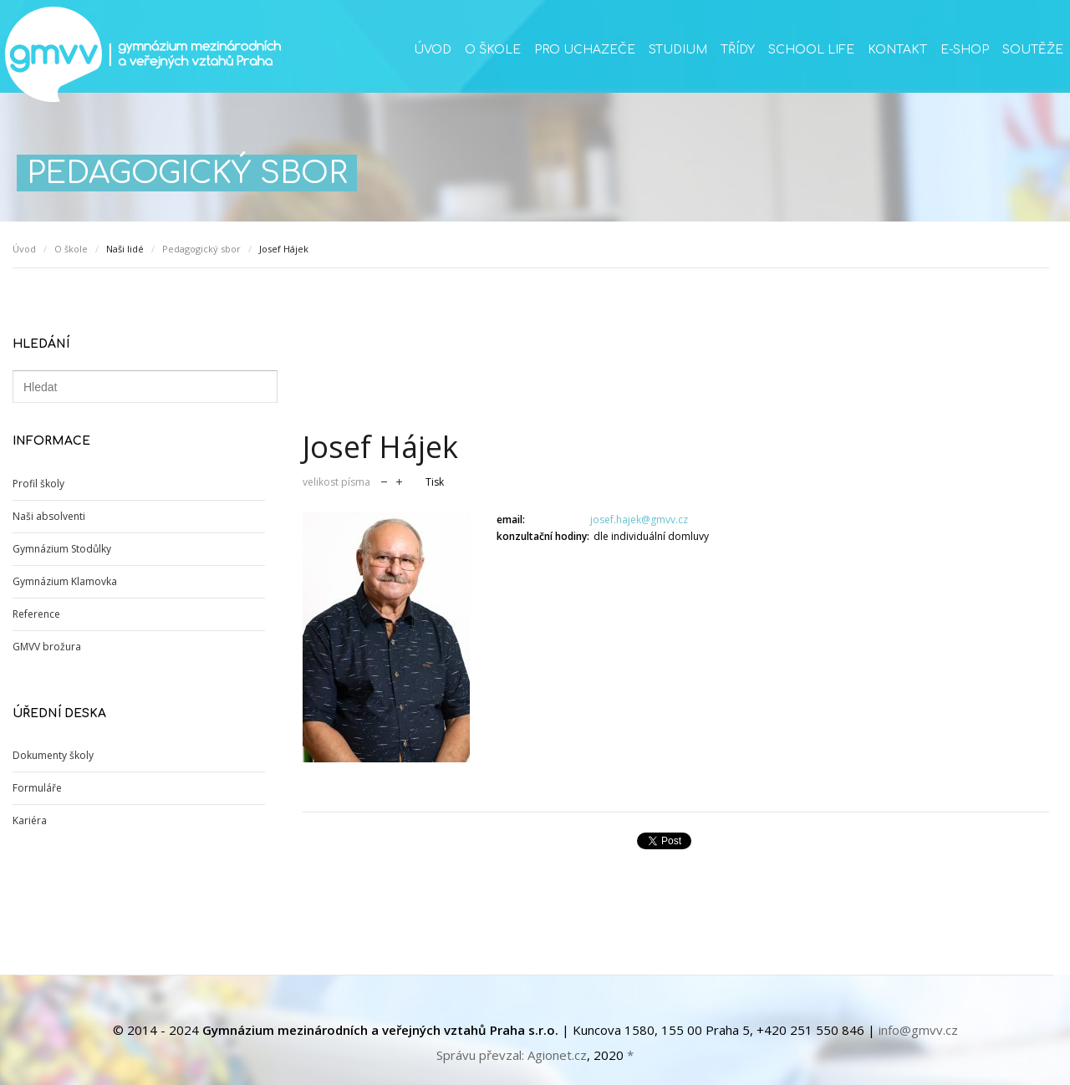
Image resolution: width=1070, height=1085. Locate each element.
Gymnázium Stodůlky (62, 549)
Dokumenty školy (53, 755)
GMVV (142, 54)
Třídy (738, 49)
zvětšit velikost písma (399, 480)
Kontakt (897, 49)
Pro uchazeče (584, 49)
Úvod (432, 49)
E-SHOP (964, 49)
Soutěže (1032, 49)
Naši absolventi (49, 516)
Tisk (434, 482)
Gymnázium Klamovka (65, 581)
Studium (678, 49)
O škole (493, 49)
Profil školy (38, 483)
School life (811, 49)
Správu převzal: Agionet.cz (511, 1055)
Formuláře (37, 788)
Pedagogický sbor (201, 248)
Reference (36, 614)
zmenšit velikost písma (384, 480)
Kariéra (30, 820)
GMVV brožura (47, 646)
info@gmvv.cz (918, 1029)
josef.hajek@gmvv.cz (639, 519)
